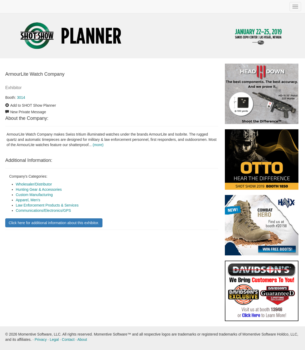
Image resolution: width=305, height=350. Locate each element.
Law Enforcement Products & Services (47, 205)
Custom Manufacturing (34, 195)
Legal (54, 339)
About (82, 339)
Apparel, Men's (28, 200)
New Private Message (28, 112)
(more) (98, 145)
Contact (68, 339)
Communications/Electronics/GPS (43, 210)
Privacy (41, 339)
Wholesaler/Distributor (34, 184)
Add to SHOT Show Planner (33, 105)
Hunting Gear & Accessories (39, 189)
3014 (21, 97)
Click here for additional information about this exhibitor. (54, 223)
